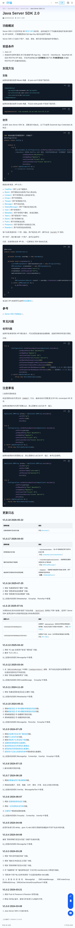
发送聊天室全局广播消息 (17, 733)
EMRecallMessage (49, 564)
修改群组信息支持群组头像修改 (17, 745)
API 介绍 (45, 636)
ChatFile (9, 189)
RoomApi (45, 530)
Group (8, 198)
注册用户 (8, 810)
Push (7, 222)
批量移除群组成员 (16, 801)
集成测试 (28, 301)
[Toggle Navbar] (71, 2)
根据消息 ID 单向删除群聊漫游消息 (21, 711)
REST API (29, 31)
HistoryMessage (12, 207)
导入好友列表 (13, 736)
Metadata (9, 213)
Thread (8, 201)
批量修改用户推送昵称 (16, 780)
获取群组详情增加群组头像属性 (17, 748)
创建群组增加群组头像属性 (15, 742)
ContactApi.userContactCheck (52, 554)
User (7, 210)
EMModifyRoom (49, 575)
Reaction (9, 227)
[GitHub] (68, 3)
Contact (8, 195)
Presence (9, 224)
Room (8, 219)
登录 (56, 3)
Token (8, 216)
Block (8, 192)
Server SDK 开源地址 (14, 314)
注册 (61, 3)
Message (9, 204)
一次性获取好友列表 (16, 806)
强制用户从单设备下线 (16, 739)
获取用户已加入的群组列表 (15, 751)
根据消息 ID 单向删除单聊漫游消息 (21, 708)
